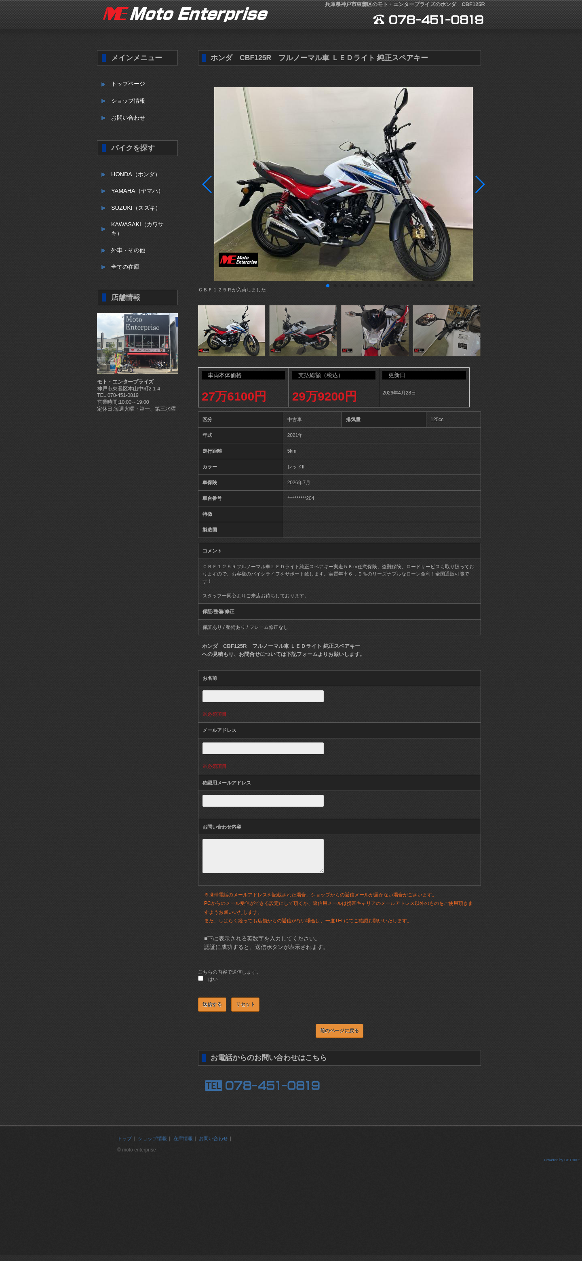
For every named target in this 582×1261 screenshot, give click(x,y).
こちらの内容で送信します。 (229, 978)
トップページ (128, 83)
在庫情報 (183, 1144)
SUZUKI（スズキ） (136, 208)
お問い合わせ (128, 117)
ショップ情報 (128, 100)
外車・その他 (128, 250)
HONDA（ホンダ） (135, 174)
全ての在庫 (125, 267)
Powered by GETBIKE (562, 1166)
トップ (124, 1144)
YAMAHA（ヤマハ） (137, 191)
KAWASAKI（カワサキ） (137, 228)
